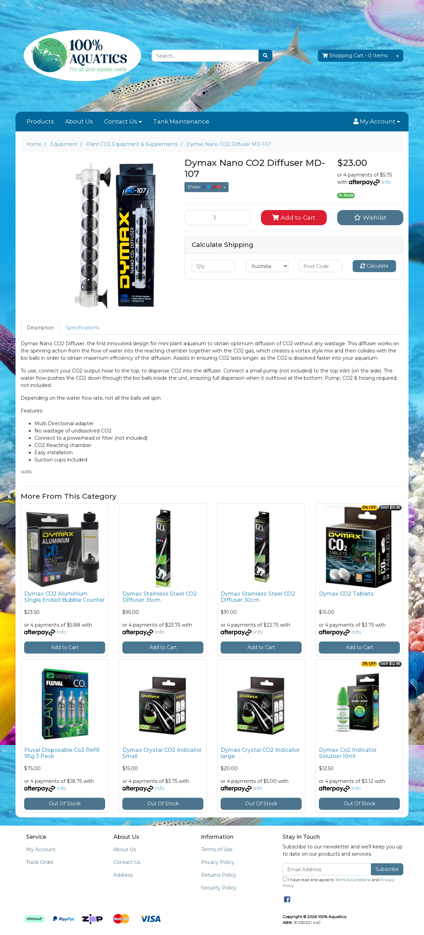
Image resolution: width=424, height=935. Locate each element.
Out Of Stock (65, 803)
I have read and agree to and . (338, 882)
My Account (40, 849)
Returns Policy (218, 875)
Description (40, 328)
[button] (377, 122)
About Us (79, 121)
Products (40, 121)
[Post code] (320, 266)
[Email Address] (327, 869)
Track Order (40, 862)
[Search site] (265, 56)
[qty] (213, 266)
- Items (354, 55)
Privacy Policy (217, 862)
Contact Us (120, 121)
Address (123, 875)
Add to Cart (293, 217)
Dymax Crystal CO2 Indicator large (260, 753)
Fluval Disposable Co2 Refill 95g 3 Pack (62, 753)
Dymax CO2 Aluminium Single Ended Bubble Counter (64, 597)
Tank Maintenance (181, 121)
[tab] (40, 328)
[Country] (267, 266)
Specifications (82, 328)
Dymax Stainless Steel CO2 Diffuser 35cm (159, 597)
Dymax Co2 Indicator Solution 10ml (348, 753)
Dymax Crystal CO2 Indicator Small (162, 753)
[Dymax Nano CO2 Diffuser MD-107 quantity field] (217, 217)
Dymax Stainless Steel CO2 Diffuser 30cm (258, 597)
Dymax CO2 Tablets (346, 593)
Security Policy (218, 888)
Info (386, 182)
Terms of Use (217, 849)
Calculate (374, 266)
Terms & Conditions (353, 879)
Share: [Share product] (205, 186)
